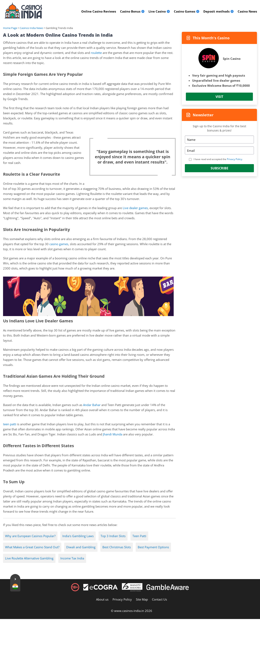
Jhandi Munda (112, 434)
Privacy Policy (234, 159)
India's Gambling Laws (78, 536)
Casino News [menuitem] (247, 11)
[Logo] (23, 10)
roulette (96, 53)
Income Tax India (72, 558)
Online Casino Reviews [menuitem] (98, 11)
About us (102, 599)
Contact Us (159, 599)
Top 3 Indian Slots (113, 536)
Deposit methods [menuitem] (216, 11)
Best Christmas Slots (116, 547)
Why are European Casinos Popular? (30, 536)
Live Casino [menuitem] (157, 11)
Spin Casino (231, 59)
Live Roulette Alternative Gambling (29, 558)
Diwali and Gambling (80, 547)
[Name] (219, 139)
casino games (58, 244)
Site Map (142, 599)
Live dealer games (135, 208)
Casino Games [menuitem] (184, 11)
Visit (219, 96)
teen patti (9, 424)
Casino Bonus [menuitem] (130, 11)
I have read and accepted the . (218, 159)
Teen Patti (139, 536)
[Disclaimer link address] (100, 589)
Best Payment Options (153, 547)
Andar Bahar (92, 405)
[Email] (219, 150)
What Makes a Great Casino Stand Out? (32, 547)
